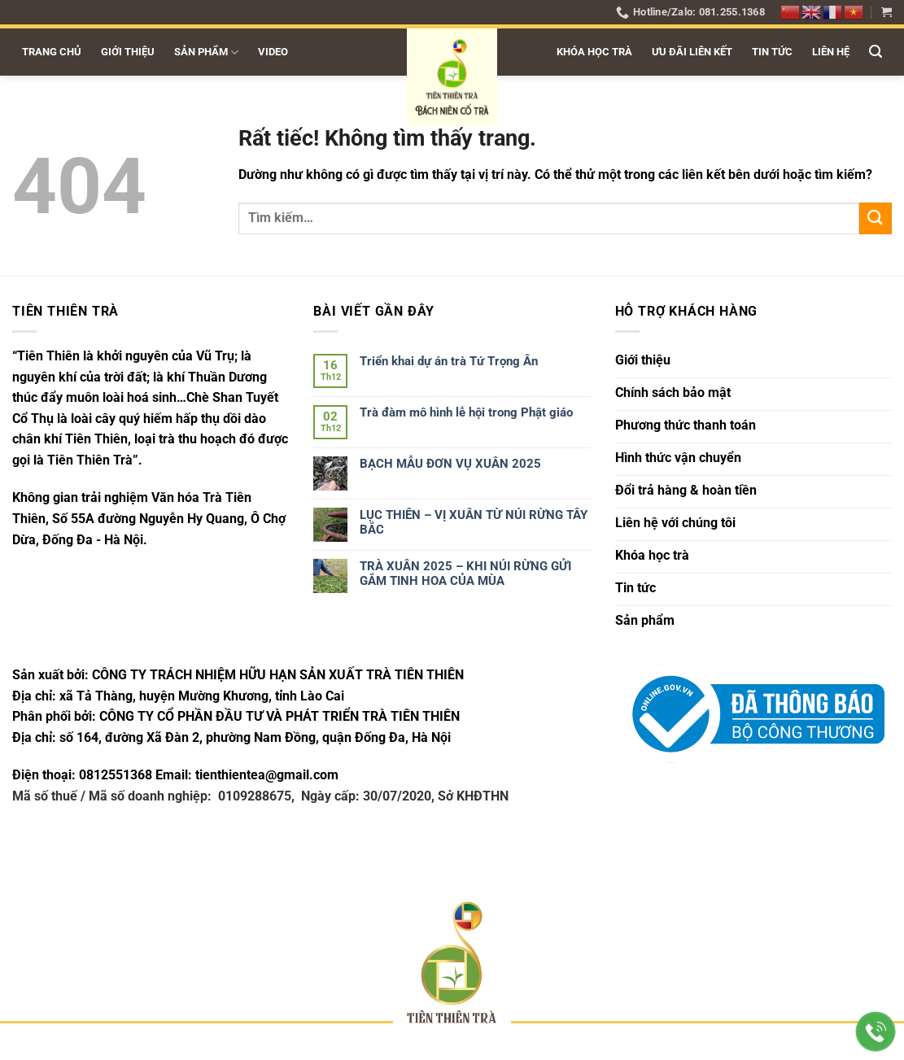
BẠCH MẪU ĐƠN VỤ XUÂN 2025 (450, 463)
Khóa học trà (594, 52)
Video (273, 52)
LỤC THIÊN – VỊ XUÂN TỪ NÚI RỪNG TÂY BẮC (473, 522)
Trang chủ (51, 52)
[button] (886, 12)
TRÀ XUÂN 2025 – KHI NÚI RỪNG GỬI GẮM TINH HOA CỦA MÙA (465, 573)
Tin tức (772, 52)
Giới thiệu (128, 52)
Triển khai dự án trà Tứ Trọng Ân (449, 361)
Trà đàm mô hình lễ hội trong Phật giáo (466, 412)
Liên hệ (830, 52)
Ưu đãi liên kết (692, 52)
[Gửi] (875, 218)
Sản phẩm (206, 52)
